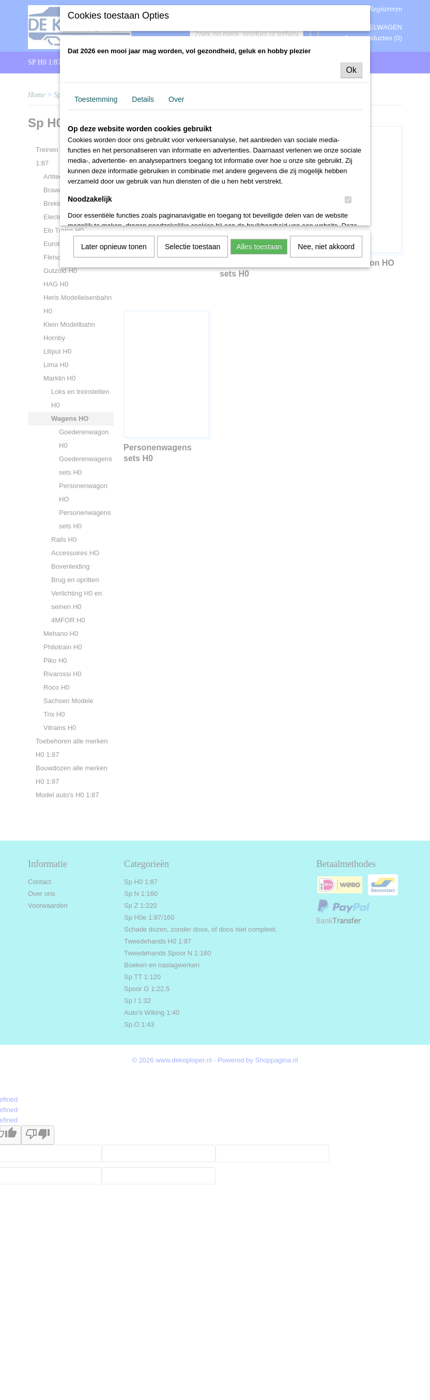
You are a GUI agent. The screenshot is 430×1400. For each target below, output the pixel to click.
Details (143, 99)
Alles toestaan (259, 246)
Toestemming (95, 99)
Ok (351, 70)
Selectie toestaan (192, 246)
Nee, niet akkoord (326, 246)
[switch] (348, 199)
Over (176, 99)
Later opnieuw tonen (114, 246)
